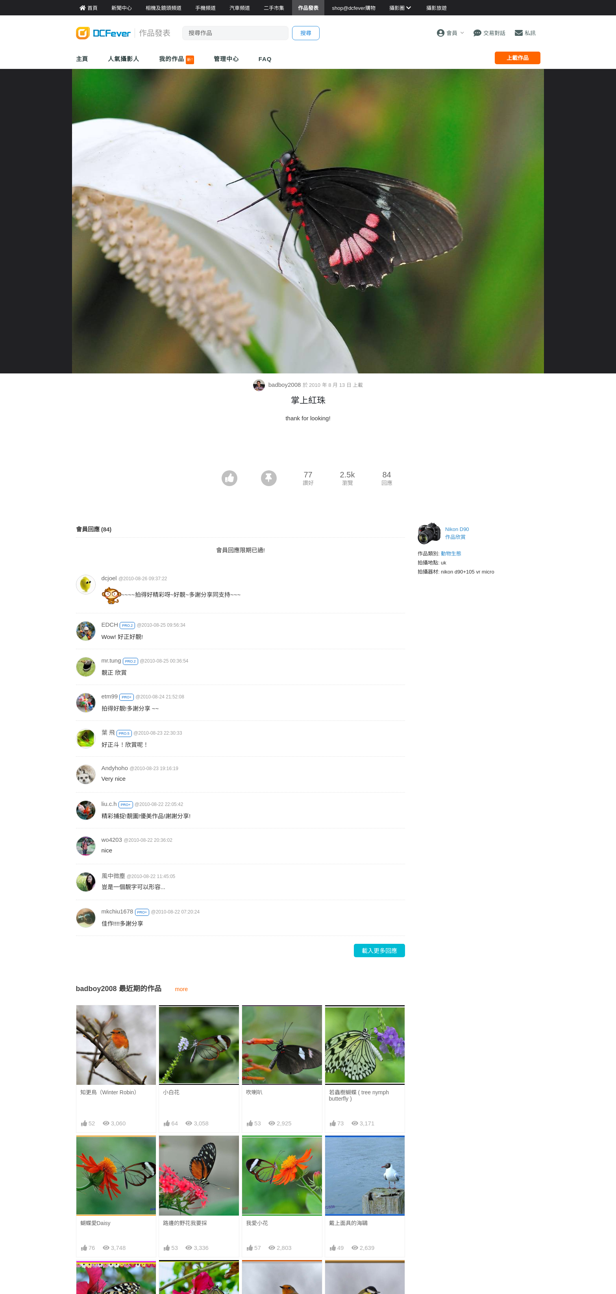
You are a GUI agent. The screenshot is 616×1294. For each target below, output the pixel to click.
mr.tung (111, 660)
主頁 (82, 59)
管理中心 (226, 59)
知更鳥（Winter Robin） (110, 1092)
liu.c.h (109, 803)
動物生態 (451, 554)
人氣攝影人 (123, 59)
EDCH (110, 624)
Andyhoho (115, 768)
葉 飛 (108, 732)
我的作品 (176, 60)
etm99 (110, 696)
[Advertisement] (308, 448)
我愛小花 (257, 1223)
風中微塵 (113, 876)
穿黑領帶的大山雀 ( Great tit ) (363, 1277)
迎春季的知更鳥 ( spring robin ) (275, 1277)
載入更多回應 (379, 950)
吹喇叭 (254, 1092)
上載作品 (518, 58)
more (181, 989)
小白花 (171, 1092)
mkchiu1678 (117, 911)
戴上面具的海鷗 (348, 1223)
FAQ (265, 59)
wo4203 (112, 839)
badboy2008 (278, 384)
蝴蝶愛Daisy (95, 1223)
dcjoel (109, 578)
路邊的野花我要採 (185, 1223)
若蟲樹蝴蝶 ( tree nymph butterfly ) (359, 1095)
